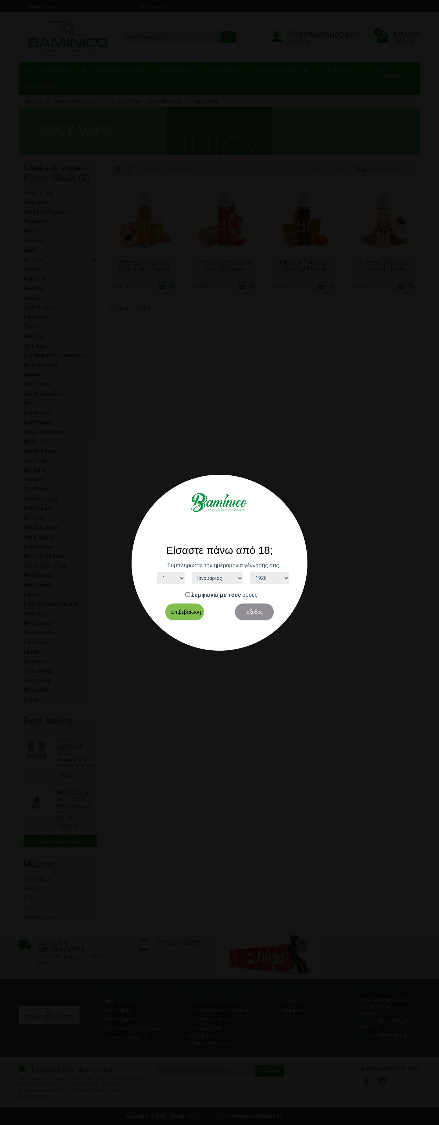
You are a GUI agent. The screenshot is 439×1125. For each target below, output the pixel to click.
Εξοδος (254, 612)
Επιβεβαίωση (186, 612)
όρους (250, 595)
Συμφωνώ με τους (216, 595)
